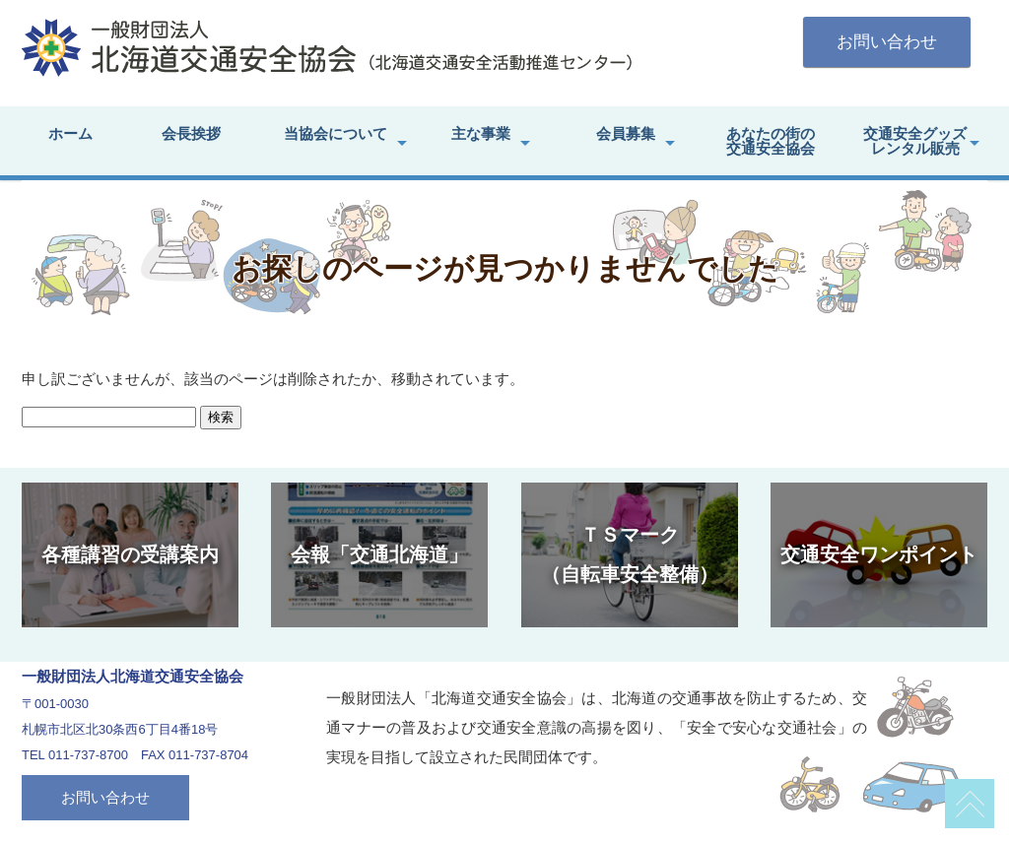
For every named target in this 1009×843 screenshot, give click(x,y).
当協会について (335, 133)
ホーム (70, 133)
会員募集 (625, 133)
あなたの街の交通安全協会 (770, 141)
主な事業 (480, 133)
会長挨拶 (191, 133)
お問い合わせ (887, 41)
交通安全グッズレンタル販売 (915, 141)
